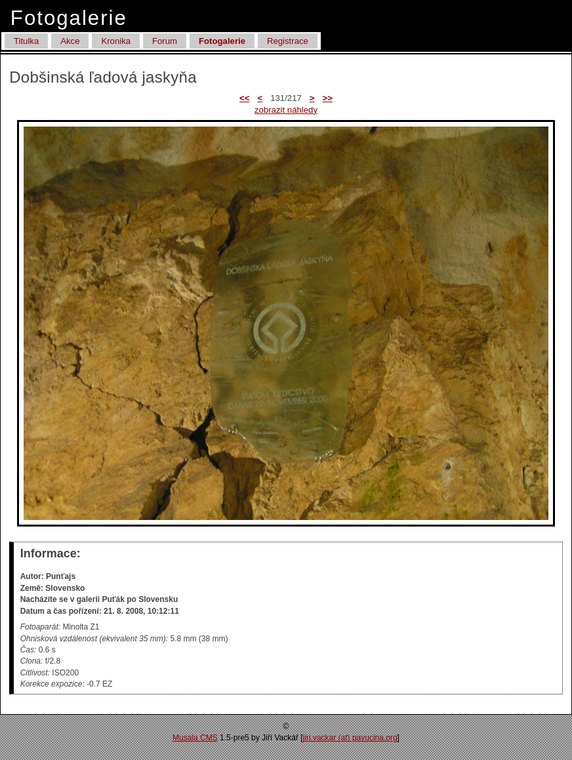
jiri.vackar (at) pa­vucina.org (350, 737)
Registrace (287, 41)
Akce (69, 41)
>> (328, 98)
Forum (164, 41)
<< (244, 98)
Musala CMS (195, 737)
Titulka (26, 41)
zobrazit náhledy (286, 110)
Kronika (116, 41)
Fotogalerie (222, 41)
